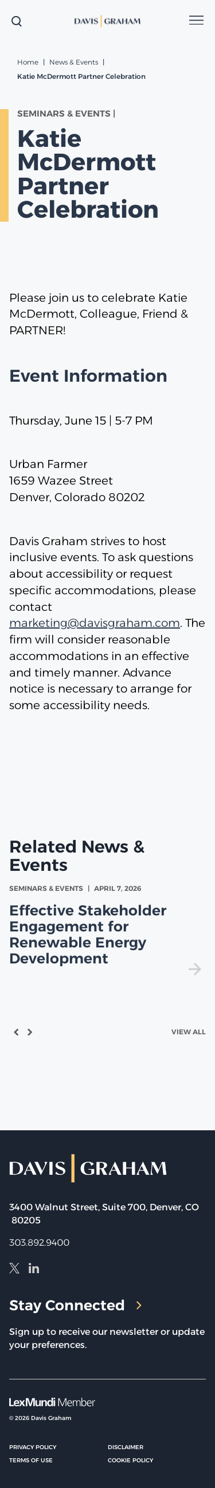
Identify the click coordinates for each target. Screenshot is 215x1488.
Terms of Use (31, 1460)
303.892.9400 (39, 1242)
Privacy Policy (32, 1447)
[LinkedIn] (34, 1270)
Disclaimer (125, 1447)
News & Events (73, 62)
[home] (108, 21)
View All (188, 1031)
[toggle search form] (16, 21)
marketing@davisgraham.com (94, 623)
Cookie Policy (130, 1460)
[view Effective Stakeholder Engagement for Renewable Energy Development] (107, 929)
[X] (14, 1270)
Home (27, 62)
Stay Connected (75, 1305)
